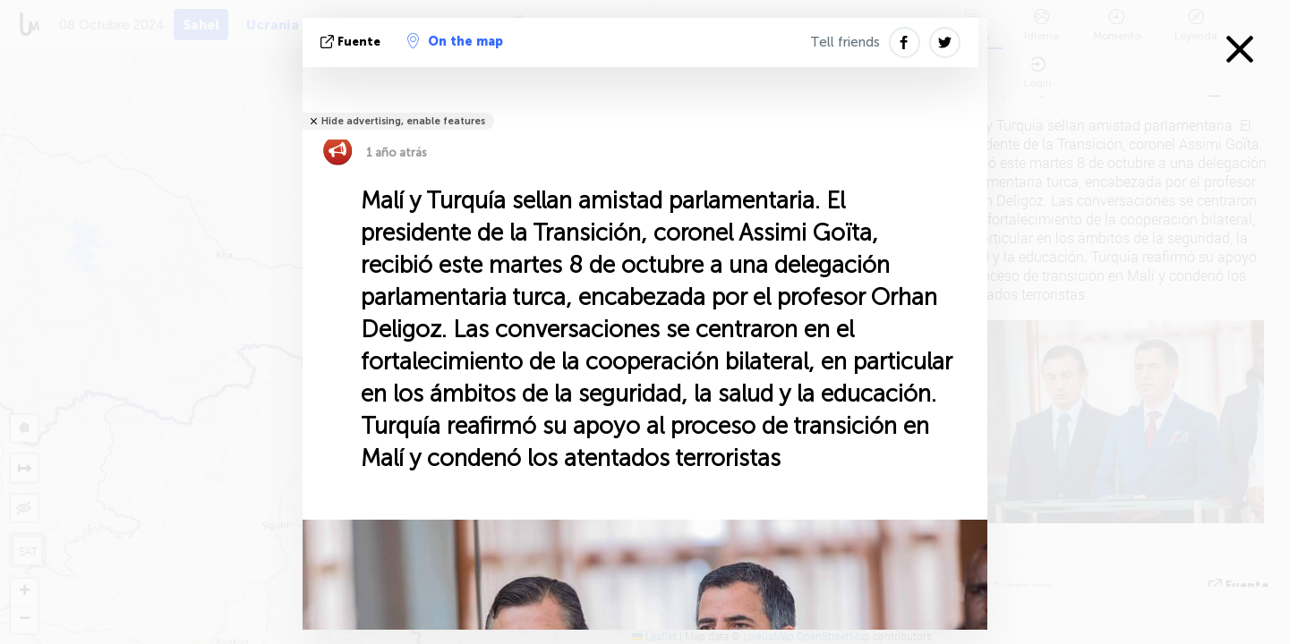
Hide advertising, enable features (403, 121)
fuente (352, 41)
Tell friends (845, 42)
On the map (455, 41)
